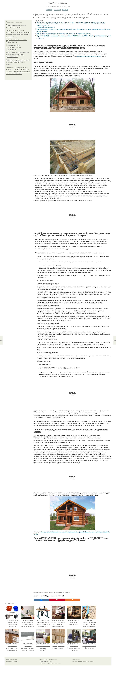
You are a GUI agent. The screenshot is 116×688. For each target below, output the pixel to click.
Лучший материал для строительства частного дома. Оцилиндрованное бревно (63, 33)
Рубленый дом (66, 592)
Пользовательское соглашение (50, 659)
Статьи (65, 10)
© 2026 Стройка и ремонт (11, 659)
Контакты (41, 659)
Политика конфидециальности (46, 661)
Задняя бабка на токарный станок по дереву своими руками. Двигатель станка (17, 55)
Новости (57, 10)
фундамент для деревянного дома (88, 56)
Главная (49, 10)
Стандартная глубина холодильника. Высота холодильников (13, 47)
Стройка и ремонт (58, 3)
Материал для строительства (55, 592)
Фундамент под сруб (43, 592)
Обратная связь (76, 659)
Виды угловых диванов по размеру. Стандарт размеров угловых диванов (18, 62)
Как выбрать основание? (46, 27)
